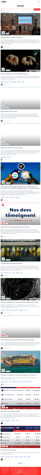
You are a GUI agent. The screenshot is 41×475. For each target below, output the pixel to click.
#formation (8, 420)
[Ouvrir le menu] (38, 2)
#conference (3, 157)
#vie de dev (30, 381)
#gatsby (17, 272)
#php (20, 381)
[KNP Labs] (4, 2)
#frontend (11, 197)
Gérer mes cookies (21, 471)
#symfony (2, 81)
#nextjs (6, 272)
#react (19, 81)
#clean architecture (4, 381)
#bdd (25, 456)
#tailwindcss (17, 197)
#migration (21, 310)
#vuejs (23, 81)
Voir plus (20, 463)
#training (2, 420)
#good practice (15, 381)
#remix (13, 272)
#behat (28, 456)
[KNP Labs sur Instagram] (22, 469)
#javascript (14, 81)
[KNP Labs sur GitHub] (24, 469)
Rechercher (37, 9)
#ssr (7, 81)
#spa (10, 81)
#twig (7, 197)
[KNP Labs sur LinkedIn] (20, 469)
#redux (8, 310)
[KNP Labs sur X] (18, 469)
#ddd (10, 381)
